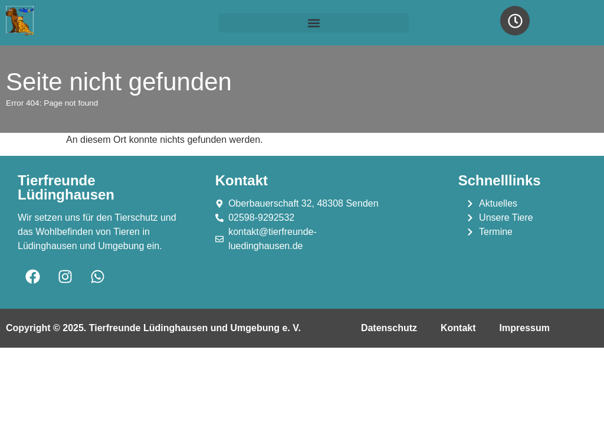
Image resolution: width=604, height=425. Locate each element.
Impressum (525, 328)
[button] (313, 22)
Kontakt (458, 328)
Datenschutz (389, 328)
